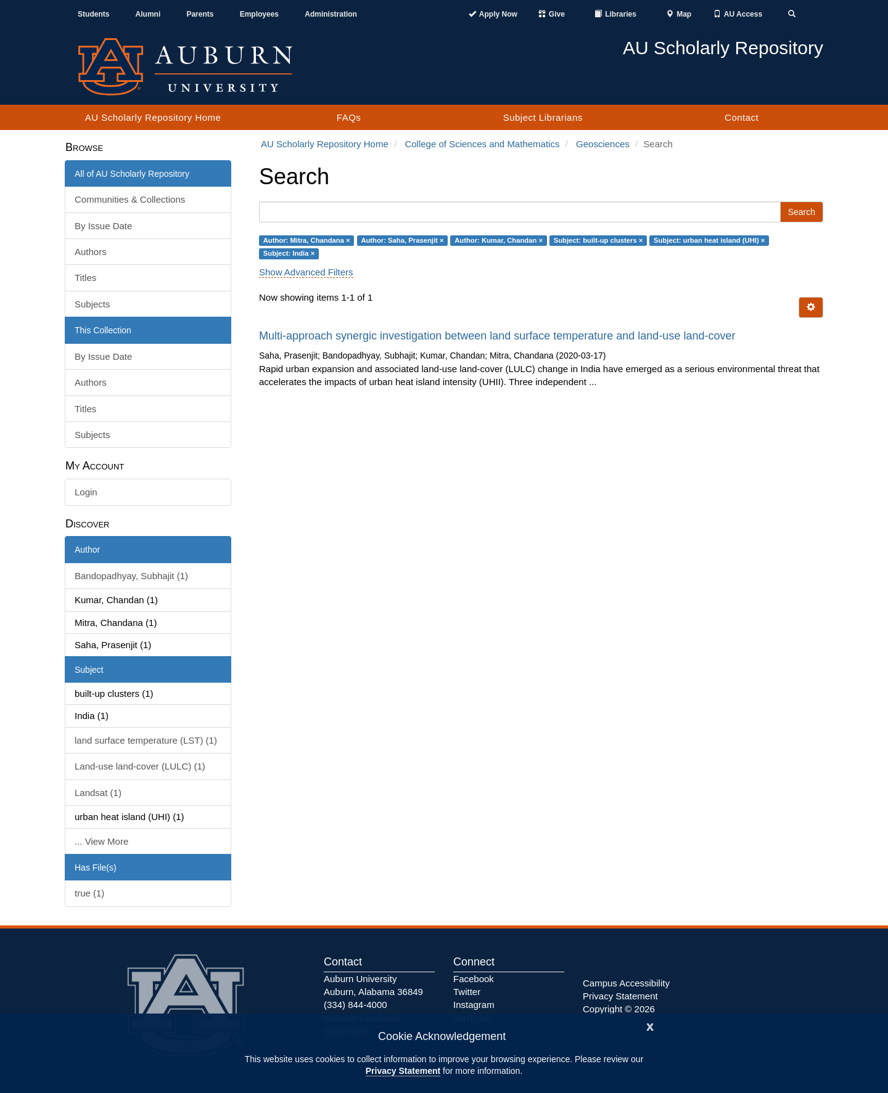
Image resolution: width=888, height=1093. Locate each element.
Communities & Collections (130, 199)
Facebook (473, 978)
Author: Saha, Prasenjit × (402, 240)
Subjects (92, 304)
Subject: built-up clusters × (598, 240)
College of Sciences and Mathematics (482, 144)
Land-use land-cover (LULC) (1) (140, 766)
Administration (331, 14)
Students (93, 14)
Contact (741, 117)
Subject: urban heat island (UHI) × (709, 240)
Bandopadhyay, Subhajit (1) (131, 576)
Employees (259, 14)
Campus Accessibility (626, 983)
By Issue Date (103, 226)
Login (86, 492)
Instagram (474, 1004)
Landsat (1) (98, 792)
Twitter (466, 991)
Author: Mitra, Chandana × (306, 240)
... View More (101, 841)
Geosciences (603, 144)
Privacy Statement (403, 1071)
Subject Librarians (543, 117)
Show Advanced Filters (306, 272)
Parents (199, 14)
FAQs (349, 117)
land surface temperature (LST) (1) (146, 740)
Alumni (148, 14)
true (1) (89, 893)
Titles (85, 277)
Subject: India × (288, 253)
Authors (91, 251)
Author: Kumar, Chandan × (498, 240)
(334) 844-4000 (355, 1004)
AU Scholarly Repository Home (153, 117)
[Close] (650, 1025)
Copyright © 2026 (619, 1009)
